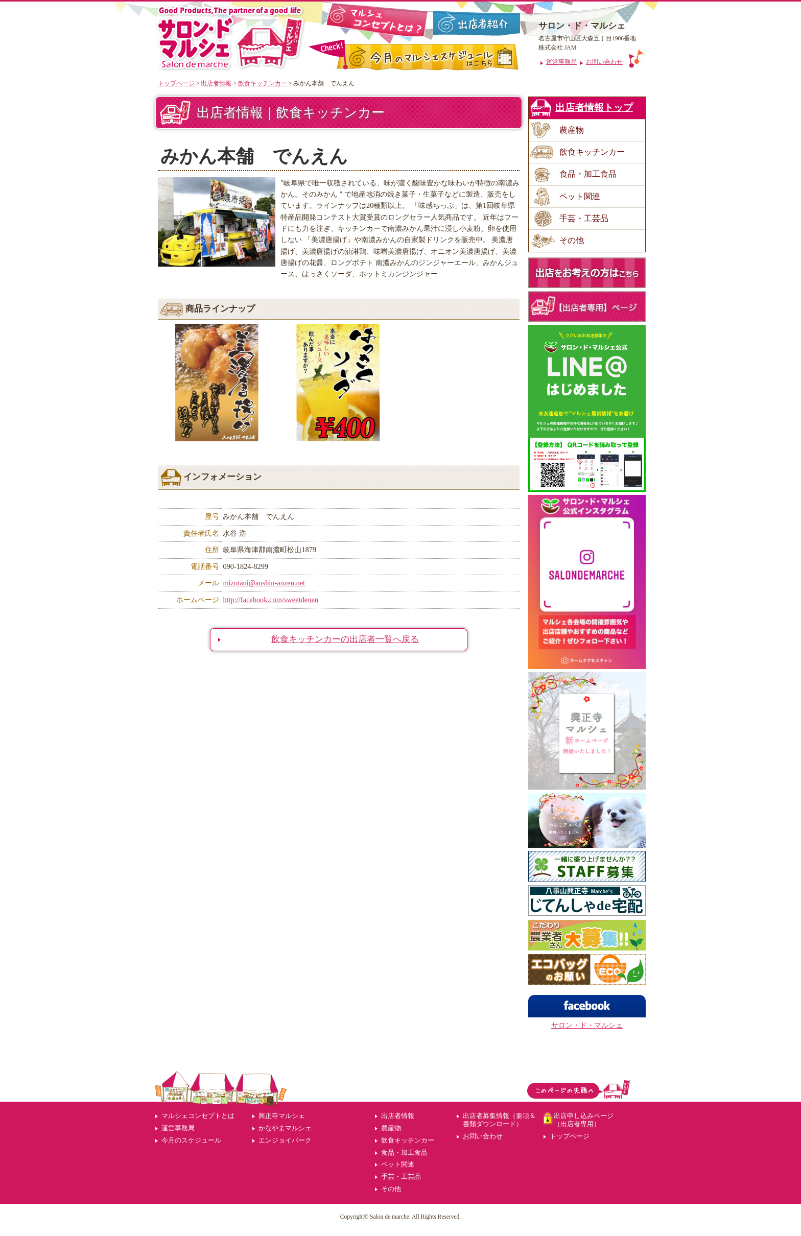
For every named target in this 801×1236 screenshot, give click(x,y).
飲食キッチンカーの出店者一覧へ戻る (345, 639)
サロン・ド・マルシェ (587, 1025)
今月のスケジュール (191, 1140)
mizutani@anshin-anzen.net (264, 583)
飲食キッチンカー (262, 83)
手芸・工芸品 (583, 218)
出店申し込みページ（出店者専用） (584, 1120)
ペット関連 (579, 196)
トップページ (176, 83)
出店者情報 (216, 83)
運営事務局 (178, 1128)
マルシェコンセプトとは (197, 1116)
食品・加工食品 (588, 174)
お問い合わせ (483, 1136)
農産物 (571, 130)
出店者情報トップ (594, 107)
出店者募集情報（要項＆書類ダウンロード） (499, 1120)
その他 (571, 240)
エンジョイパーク (285, 1140)
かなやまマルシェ (285, 1128)
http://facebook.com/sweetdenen (270, 600)
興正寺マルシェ (281, 1116)
